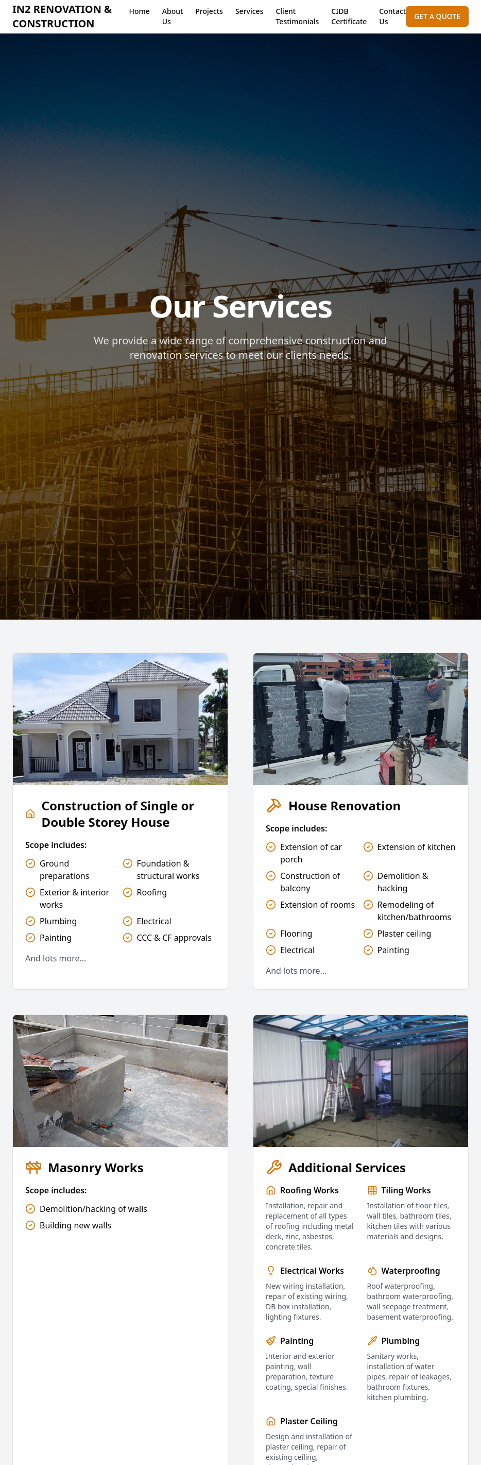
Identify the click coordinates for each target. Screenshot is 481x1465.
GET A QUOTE (437, 16)
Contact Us (392, 16)
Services (249, 11)
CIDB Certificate (349, 16)
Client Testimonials (297, 16)
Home (139, 11)
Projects (209, 11)
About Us (172, 16)
